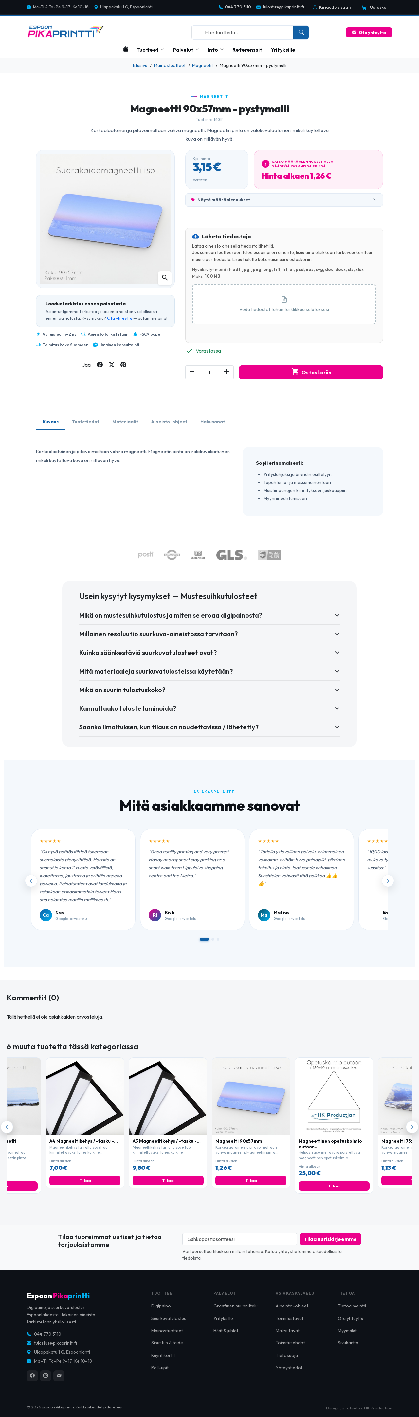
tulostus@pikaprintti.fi (280, 7)
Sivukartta (348, 1349)
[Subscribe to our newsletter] (330, 1239)
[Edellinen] (7, 1127)
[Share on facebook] (100, 364)
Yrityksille (283, 49)
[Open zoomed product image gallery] (165, 278)
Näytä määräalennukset (284, 200)
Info (213, 49)
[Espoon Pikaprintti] (66, 31)
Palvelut (183, 49)
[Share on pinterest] (123, 364)
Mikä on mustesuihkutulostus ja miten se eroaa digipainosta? (170, 615)
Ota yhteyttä (369, 32)
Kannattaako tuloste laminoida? (127, 708)
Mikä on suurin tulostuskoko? (122, 690)
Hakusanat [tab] (212, 422)
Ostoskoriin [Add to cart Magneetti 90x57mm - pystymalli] (311, 372)
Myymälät (347, 1337)
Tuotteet (148, 49)
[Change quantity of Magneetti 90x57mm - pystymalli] (209, 372)
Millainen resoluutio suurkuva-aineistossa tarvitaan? (158, 634)
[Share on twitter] (111, 364)
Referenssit (247, 49)
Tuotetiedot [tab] (85, 422)
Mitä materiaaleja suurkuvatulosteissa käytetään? (156, 671)
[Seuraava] (412, 1127)
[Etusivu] (125, 49)
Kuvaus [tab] (51, 422)
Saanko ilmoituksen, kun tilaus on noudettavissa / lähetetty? (169, 727)
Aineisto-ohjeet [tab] (169, 422)
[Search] (301, 32)
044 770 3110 (235, 7)
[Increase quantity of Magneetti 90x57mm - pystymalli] (227, 372)
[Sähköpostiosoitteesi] (239, 1239)
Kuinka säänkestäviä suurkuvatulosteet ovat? (148, 652)
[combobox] (242, 32)
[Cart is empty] (375, 7)
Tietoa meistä (352, 1312)
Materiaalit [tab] (125, 422)
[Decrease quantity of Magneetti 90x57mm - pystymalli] (192, 372)
